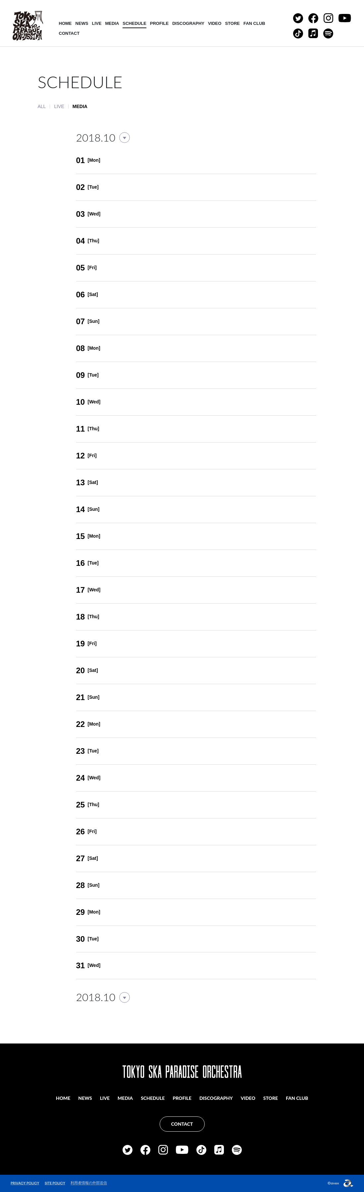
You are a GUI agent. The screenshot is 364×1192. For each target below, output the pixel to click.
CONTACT (69, 33)
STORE (232, 23)
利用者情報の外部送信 (89, 1183)
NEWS (82, 23)
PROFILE (159, 23)
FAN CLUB (254, 23)
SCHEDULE (134, 23)
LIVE (97, 23)
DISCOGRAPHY (188, 23)
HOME (65, 23)
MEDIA (112, 23)
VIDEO (214, 23)
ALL (42, 106)
